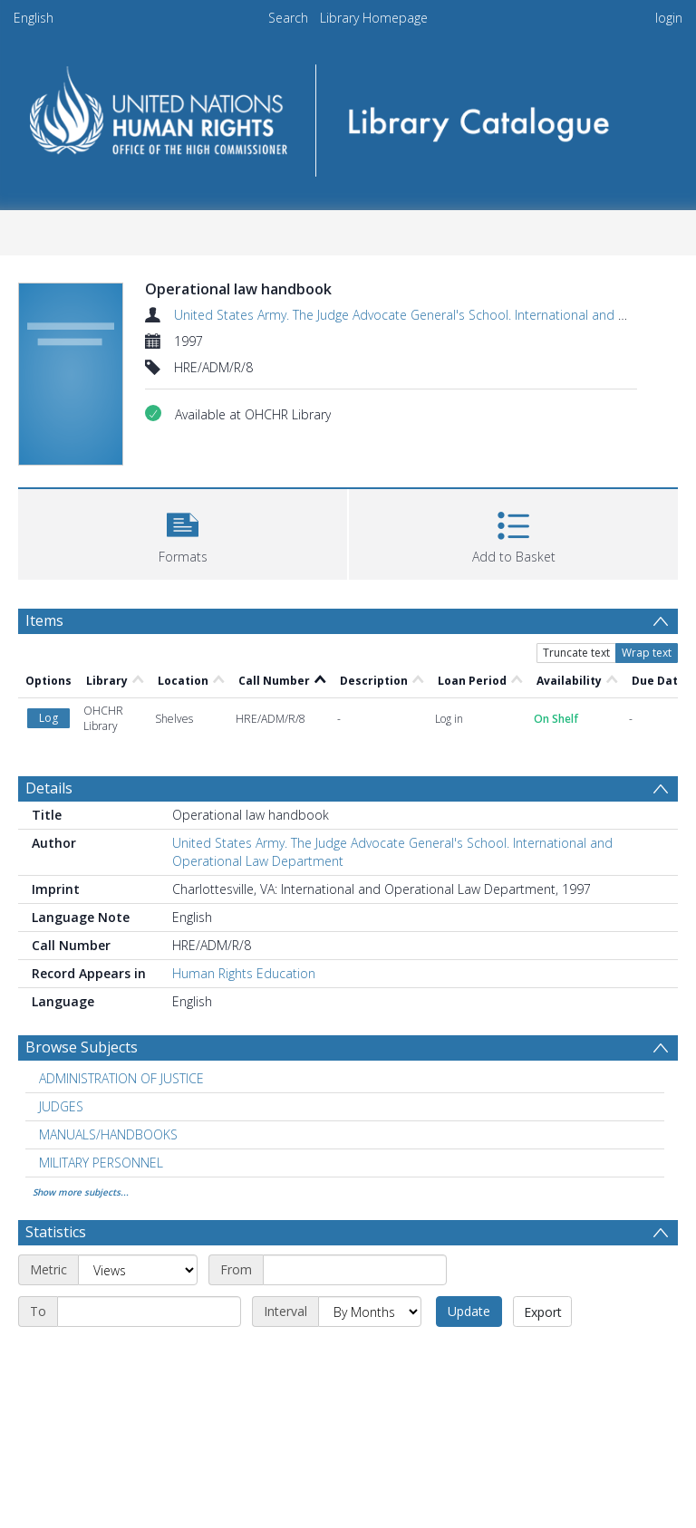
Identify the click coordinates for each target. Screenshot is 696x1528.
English (33, 17)
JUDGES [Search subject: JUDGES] (61, 1106)
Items (44, 620)
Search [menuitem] (288, 17)
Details (48, 788)
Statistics (55, 1232)
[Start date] (355, 1269)
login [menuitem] (668, 17)
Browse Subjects (81, 1047)
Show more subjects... (81, 1192)
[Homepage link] (347, 114)
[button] (182, 532)
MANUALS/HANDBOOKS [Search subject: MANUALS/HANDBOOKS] (108, 1134)
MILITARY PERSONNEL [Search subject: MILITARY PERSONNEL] (101, 1162)
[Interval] (369, 1311)
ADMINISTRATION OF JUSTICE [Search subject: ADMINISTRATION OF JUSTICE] (121, 1078)
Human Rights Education (243, 973)
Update (469, 1311)
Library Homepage (374, 17)
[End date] (149, 1311)
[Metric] (138, 1269)
